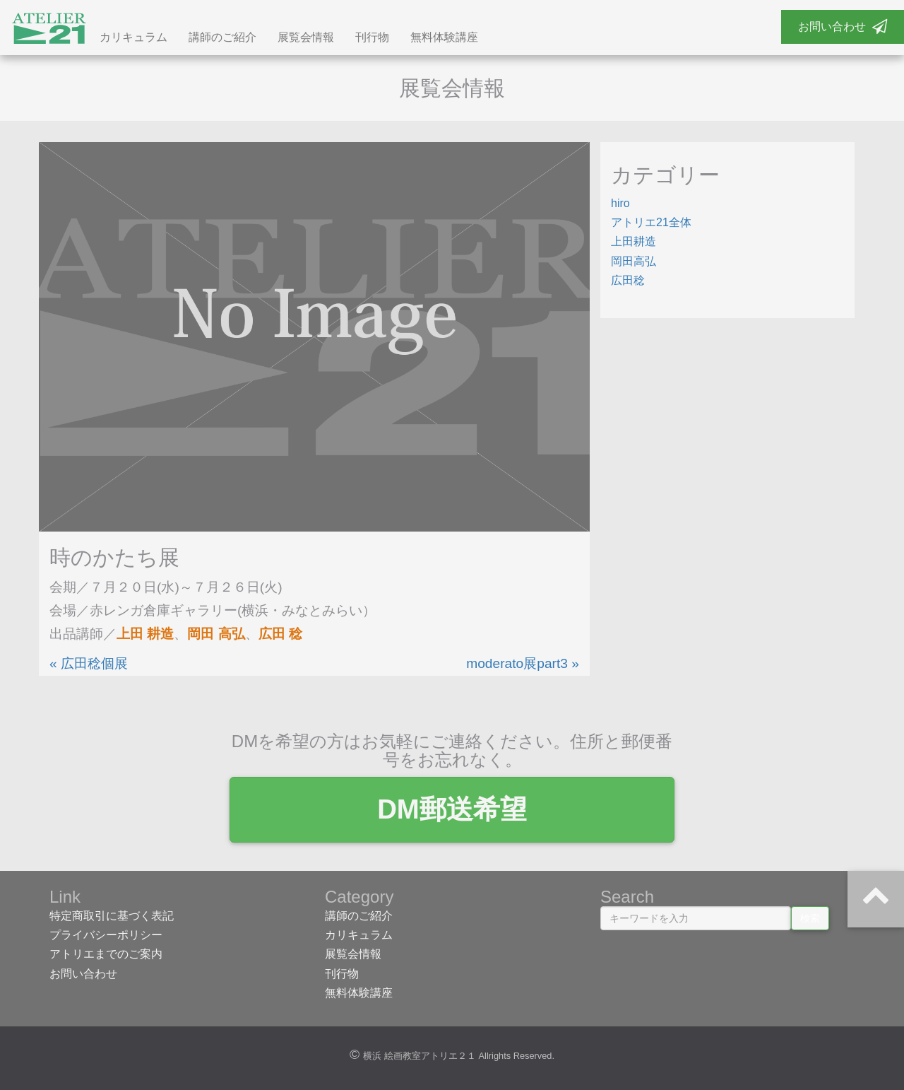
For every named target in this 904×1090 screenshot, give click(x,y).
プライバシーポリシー (105, 935)
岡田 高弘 (215, 633)
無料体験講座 (444, 37)
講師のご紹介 (222, 37)
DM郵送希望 (452, 809)
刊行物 (372, 37)
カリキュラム (133, 37)
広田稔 (628, 280)
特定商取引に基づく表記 (111, 916)
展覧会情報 (306, 37)
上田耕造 (633, 241)
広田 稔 (280, 633)
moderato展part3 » (522, 663)
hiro (620, 203)
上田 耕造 (145, 633)
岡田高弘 (633, 261)
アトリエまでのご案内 (105, 954)
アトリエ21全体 (651, 222)
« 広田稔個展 (88, 663)
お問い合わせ (842, 26)
